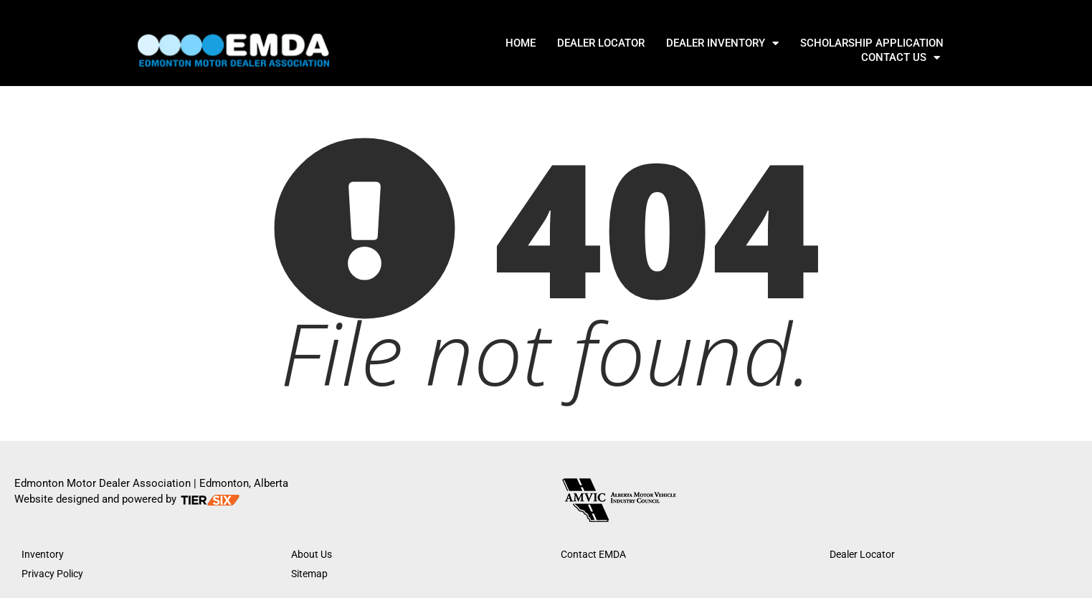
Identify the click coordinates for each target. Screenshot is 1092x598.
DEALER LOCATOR (497, 50)
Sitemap (309, 573)
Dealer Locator (862, 554)
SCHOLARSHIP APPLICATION (768, 50)
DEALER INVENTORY (619, 50)
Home (417, 50)
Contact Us (901, 50)
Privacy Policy (52, 573)
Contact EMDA (593, 554)
